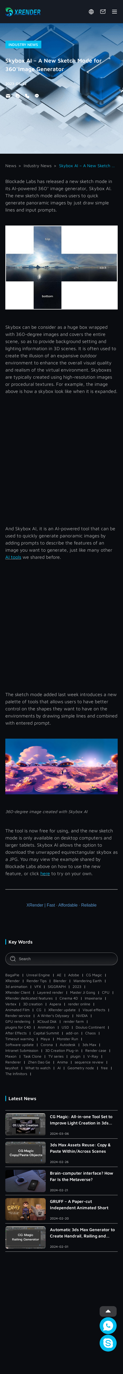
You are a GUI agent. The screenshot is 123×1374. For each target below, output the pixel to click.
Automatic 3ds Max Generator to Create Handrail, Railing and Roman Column (82, 1233)
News (10, 165)
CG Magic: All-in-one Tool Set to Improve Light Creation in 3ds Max (81, 1120)
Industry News (38, 165)
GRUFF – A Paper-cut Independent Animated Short (79, 1204)
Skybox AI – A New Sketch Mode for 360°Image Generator (88, 165)
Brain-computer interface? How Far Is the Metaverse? (81, 1176)
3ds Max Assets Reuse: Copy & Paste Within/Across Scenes (80, 1147)
